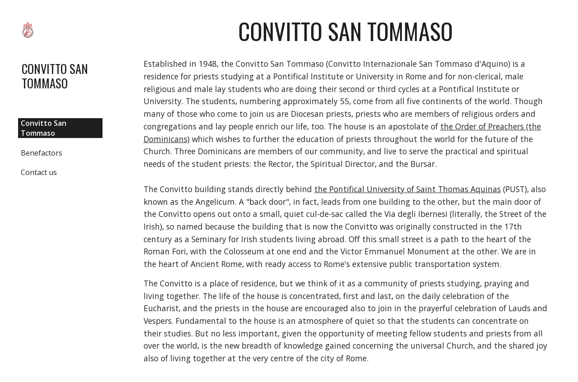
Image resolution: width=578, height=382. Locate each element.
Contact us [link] (39, 172)
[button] (567, 12)
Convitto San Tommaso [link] (43, 128)
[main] (345, 31)
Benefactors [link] (41, 153)
